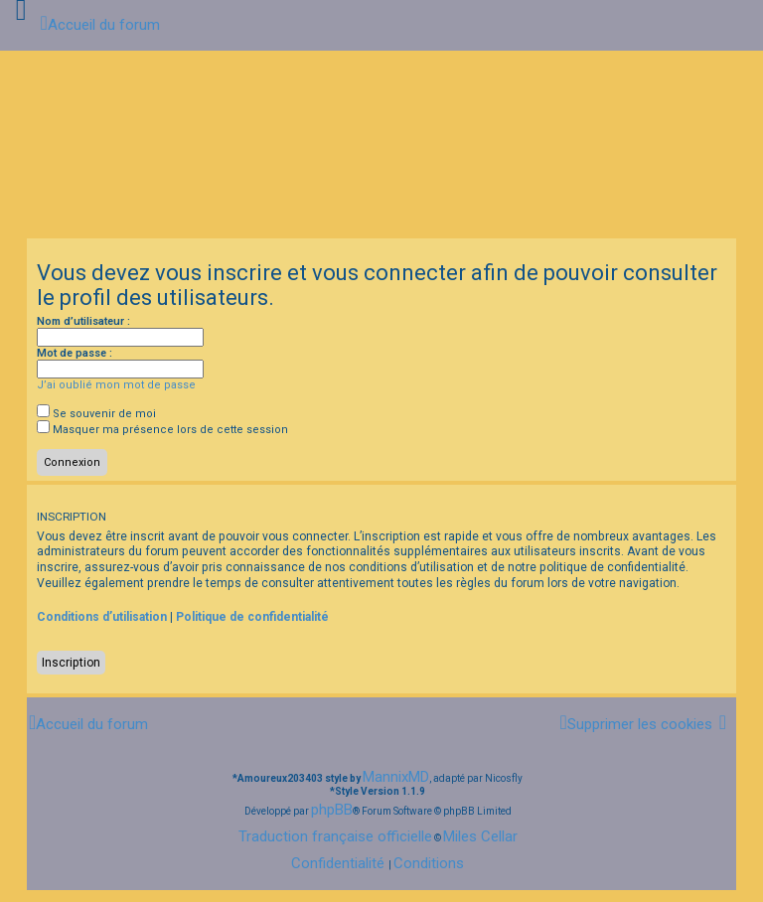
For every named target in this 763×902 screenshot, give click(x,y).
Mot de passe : (74, 353)
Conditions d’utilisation (102, 617)
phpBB (332, 810)
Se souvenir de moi (96, 413)
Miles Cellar (480, 836)
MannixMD (396, 777)
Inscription (71, 663)
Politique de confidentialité (252, 617)
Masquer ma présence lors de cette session (162, 429)
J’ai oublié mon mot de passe (116, 384)
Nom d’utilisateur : (83, 321)
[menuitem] (635, 724)
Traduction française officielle (335, 836)
